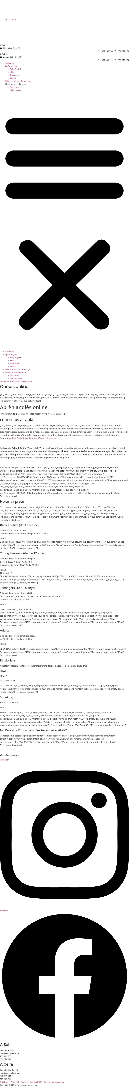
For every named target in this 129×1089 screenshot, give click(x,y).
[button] (64, 221)
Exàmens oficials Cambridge (17, 81)
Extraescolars (16, 90)
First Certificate (36, 438)
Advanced (51, 438)
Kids (12, 72)
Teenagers (14, 75)
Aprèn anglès (11, 66)
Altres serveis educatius (15, 84)
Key (14, 438)
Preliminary (22, 438)
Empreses (14, 87)
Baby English (15, 69)
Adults (13, 78)
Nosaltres (9, 63)
